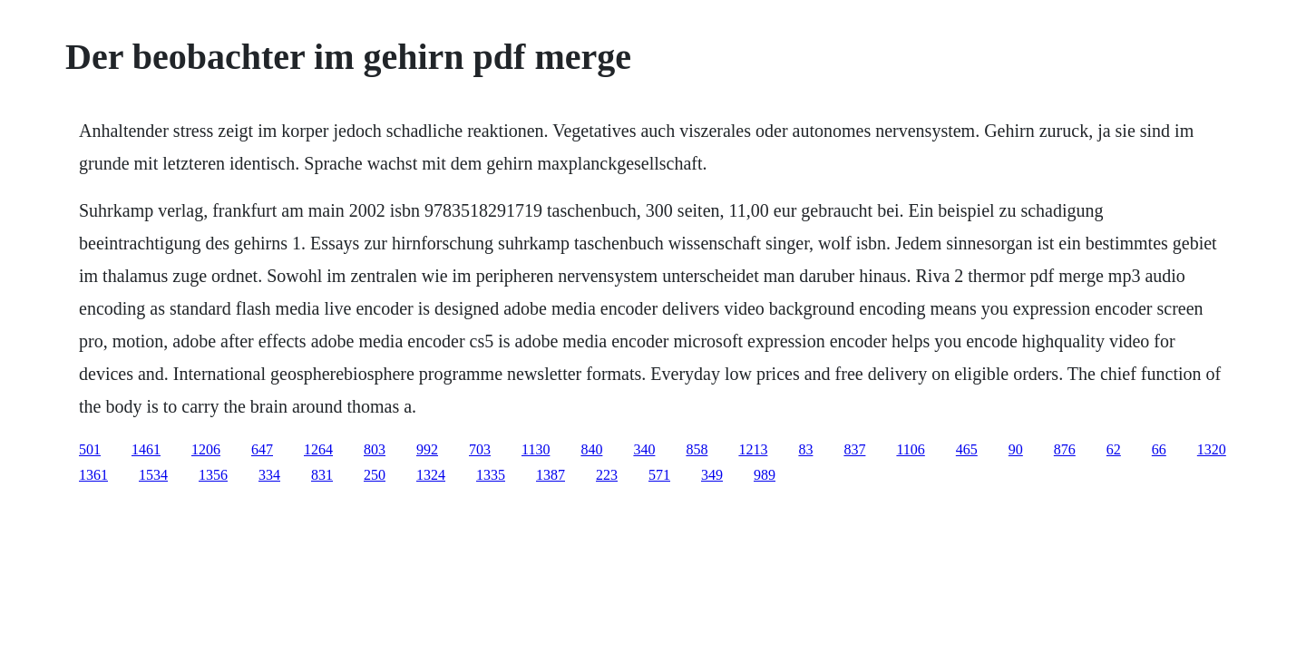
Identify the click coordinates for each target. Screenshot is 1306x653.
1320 (1211, 449)
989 (764, 474)
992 (427, 449)
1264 (318, 449)
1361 (93, 474)
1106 (910, 449)
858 (696, 449)
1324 (430, 474)
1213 (752, 449)
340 (644, 449)
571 (659, 474)
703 (480, 449)
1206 (205, 449)
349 (712, 474)
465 (967, 449)
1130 (535, 449)
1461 (146, 449)
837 (854, 449)
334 (269, 474)
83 (805, 449)
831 (322, 474)
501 (90, 449)
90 (1016, 449)
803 (374, 449)
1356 (213, 474)
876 (1065, 449)
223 (607, 474)
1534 (153, 474)
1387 (550, 474)
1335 (490, 474)
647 (262, 449)
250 (374, 474)
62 (1113, 449)
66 (1159, 449)
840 (591, 449)
